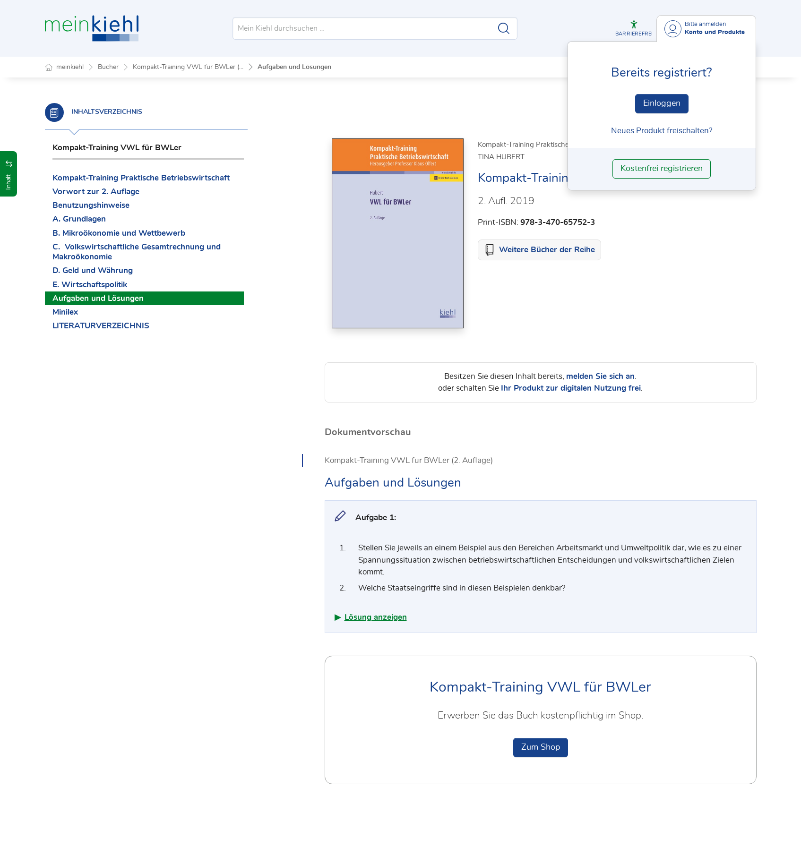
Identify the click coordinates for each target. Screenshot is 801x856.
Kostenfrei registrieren (661, 168)
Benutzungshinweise (90, 205)
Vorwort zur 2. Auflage (95, 192)
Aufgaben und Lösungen (294, 67)
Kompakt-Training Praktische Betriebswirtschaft (141, 178)
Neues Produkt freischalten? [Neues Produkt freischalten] (662, 131)
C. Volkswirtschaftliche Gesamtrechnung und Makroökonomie (136, 252)
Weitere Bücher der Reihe (547, 250)
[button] (634, 28)
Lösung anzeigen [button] (376, 618)
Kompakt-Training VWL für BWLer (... (188, 67)
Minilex (65, 312)
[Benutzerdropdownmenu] (706, 28)
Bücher (108, 67)
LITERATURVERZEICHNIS (100, 326)
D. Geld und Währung (92, 270)
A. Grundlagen (79, 219)
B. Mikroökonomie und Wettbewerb (118, 233)
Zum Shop (540, 748)
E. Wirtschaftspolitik (89, 285)
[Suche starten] (503, 28)
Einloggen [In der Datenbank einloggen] (661, 103)
